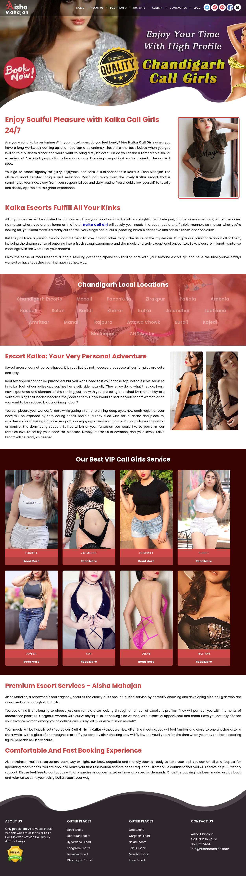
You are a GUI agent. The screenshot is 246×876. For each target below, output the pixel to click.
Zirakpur (155, 299)
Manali (72, 322)
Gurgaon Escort (139, 836)
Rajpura (103, 322)
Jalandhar (178, 311)
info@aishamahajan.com (210, 849)
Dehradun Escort (78, 836)
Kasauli (28, 311)
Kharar (115, 311)
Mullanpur (103, 334)
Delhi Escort (75, 830)
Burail (181, 322)
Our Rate (139, 8)
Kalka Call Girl (95, 224)
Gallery (157, 8)
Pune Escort (137, 860)
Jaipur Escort (137, 848)
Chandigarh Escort (79, 860)
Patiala (188, 299)
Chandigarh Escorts (39, 299)
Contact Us (178, 8)
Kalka (144, 311)
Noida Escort (137, 842)
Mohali (84, 299)
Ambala (220, 299)
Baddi (86, 311)
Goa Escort (136, 830)
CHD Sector (142, 334)
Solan (58, 311)
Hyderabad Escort (79, 842)
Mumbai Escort (139, 854)
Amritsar (39, 322)
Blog (197, 8)
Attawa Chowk (143, 322)
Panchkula (119, 299)
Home (80, 8)
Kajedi (210, 322)
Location (118, 8)
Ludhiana (215, 311)
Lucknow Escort (77, 854)
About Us (97, 8)
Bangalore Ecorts (78, 848)
